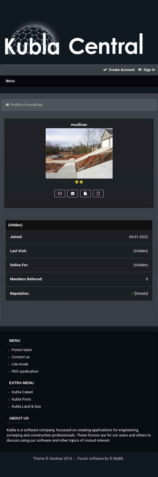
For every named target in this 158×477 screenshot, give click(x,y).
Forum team (19, 350)
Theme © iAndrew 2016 (55, 458)
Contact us (18, 357)
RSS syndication (22, 371)
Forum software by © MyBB (101, 458)
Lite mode (17, 364)
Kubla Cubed (20, 392)
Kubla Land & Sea (24, 406)
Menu (10, 81)
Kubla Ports (19, 399)
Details (141, 293)
